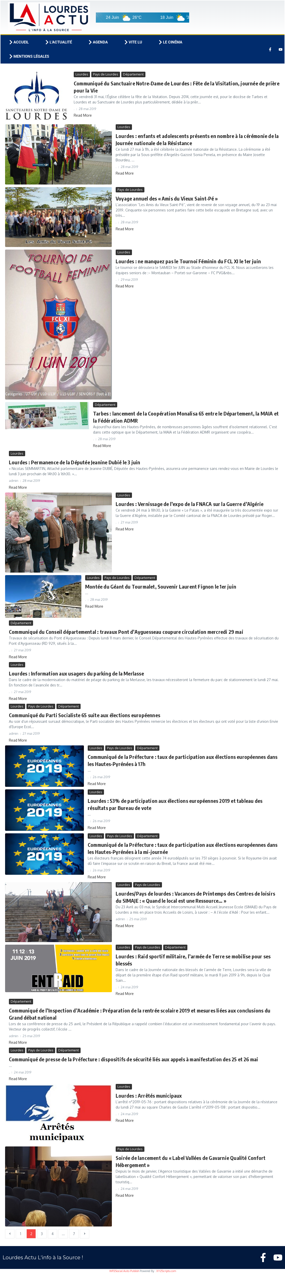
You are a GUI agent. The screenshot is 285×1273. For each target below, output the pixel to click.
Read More (83, 115)
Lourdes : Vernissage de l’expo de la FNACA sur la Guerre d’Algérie (189, 504)
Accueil (18, 42)
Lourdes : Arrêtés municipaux (149, 1095)
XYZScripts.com (166, 1271)
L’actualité (58, 42)
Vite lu (133, 42)
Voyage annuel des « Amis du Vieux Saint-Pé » (167, 198)
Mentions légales (28, 56)
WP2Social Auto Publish (124, 1271)
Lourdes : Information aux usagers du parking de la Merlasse (76, 673)
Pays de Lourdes (105, 74)
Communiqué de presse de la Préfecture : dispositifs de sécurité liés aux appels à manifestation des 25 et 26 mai (133, 1059)
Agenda (98, 42)
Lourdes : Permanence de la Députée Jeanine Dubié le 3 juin (74, 462)
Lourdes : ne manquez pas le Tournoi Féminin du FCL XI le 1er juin (188, 261)
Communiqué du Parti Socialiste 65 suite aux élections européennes (84, 715)
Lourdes (82, 74)
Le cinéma (170, 42)
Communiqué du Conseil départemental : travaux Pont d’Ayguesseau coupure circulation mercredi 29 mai (126, 631)
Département (133, 74)
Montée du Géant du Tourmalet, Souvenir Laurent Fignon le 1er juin (160, 586)
